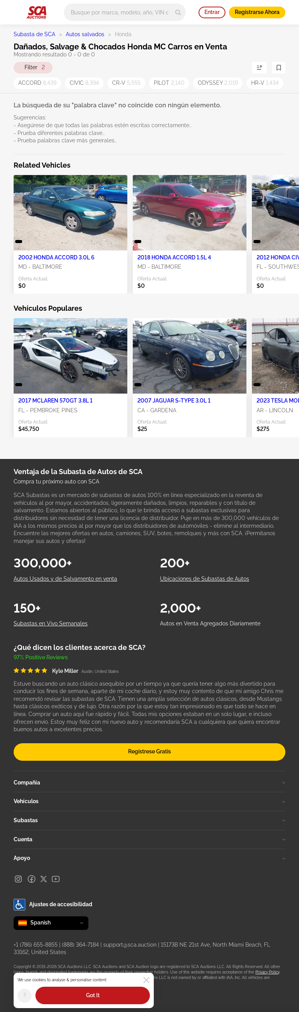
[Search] (178, 12)
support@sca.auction (130, 945)
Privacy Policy (267, 972)
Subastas (149, 820)
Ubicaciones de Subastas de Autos (204, 579)
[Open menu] (17, 11)
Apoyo (149, 858)
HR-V (265, 83)
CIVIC (84, 83)
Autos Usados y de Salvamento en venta (65, 579)
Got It (93, 995)
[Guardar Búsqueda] (278, 68)
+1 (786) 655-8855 (36, 945)
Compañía (149, 782)
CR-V (126, 83)
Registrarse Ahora (257, 12)
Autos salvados (85, 34)
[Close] (146, 980)
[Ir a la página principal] (36, 12)
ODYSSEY (218, 83)
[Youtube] (55, 879)
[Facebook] (31, 879)
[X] (43, 879)
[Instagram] (18, 879)
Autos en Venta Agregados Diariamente (210, 623)
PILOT (169, 83)
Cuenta (149, 839)
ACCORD (37, 83)
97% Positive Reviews (41, 657)
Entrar (212, 12)
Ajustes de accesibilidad (53, 904)
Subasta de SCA (34, 34)
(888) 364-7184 (80, 945)
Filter (35, 68)
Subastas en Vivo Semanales (51, 623)
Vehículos (149, 801)
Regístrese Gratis (149, 751)
